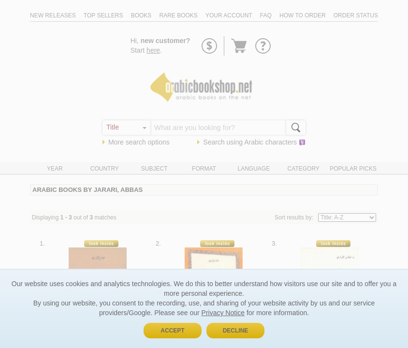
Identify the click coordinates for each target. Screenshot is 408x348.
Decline (235, 330)
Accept (172, 330)
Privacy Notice (223, 313)
